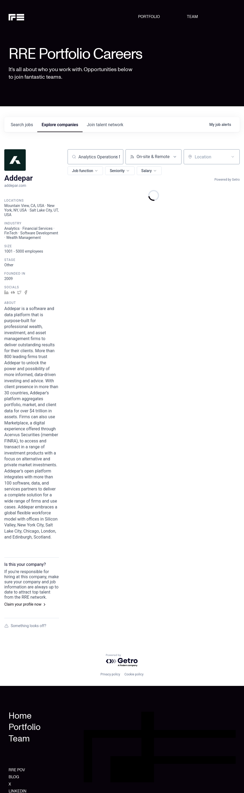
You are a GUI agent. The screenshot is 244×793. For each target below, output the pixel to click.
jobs (22, 124)
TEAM (192, 16)
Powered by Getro (227, 179)
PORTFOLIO (149, 16)
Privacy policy (110, 674)
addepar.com (15, 185)
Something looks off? (25, 626)
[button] (85, 170)
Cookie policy (133, 674)
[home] (25, 16)
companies (60, 124)
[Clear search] (116, 157)
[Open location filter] (233, 157)
